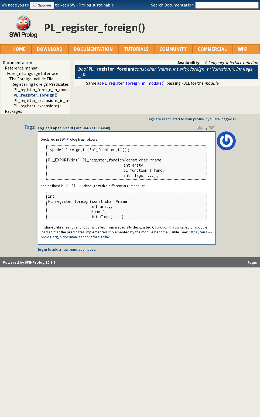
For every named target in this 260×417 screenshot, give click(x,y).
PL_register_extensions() (37, 105)
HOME (19, 49)
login (42, 249)
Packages (13, 111)
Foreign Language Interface (32, 73)
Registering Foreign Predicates (40, 84)
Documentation (17, 62)
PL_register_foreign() (35, 95)
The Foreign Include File (31, 78)
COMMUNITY (173, 49)
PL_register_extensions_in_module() (48, 100)
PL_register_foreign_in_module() (44, 89)
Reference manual (22, 68)
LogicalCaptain (51, 127)
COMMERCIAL (212, 49)
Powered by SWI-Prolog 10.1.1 (29, 262)
